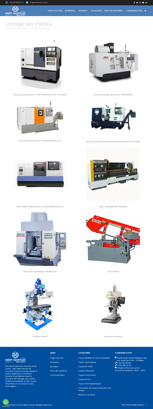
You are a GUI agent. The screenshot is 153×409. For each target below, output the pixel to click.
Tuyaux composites (87, 375)
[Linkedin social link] (146, 2)
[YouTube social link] (143, 2)
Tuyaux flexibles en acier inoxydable (94, 358)
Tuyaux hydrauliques (87, 362)
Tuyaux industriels (86, 371)
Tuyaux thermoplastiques (89, 383)
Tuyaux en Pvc (84, 379)
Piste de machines (58, 371)
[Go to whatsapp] (6, 402)
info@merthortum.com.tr (37, 2)
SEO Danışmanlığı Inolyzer (135, 405)
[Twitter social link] (137, 2)
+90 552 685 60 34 (14, 2)
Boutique (54, 366)
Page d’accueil (56, 358)
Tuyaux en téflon (85, 366)
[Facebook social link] (134, 2)
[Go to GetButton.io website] (6, 406)
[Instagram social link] (140, 2)
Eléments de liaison (86, 394)
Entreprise (54, 362)
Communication (57, 375)
